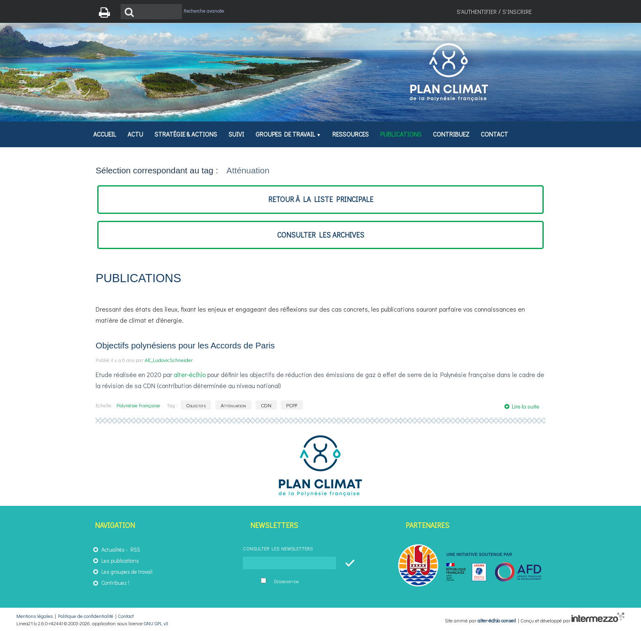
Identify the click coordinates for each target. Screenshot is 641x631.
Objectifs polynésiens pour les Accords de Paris (185, 345)
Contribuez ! (115, 582)
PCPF (292, 405)
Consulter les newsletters (278, 548)
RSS (135, 549)
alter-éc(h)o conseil (496, 620)
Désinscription (286, 581)
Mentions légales (34, 616)
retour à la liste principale (320, 199)
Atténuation (233, 405)
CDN (266, 405)
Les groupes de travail (126, 571)
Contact (126, 616)
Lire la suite (525, 406)
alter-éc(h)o (190, 374)
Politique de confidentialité (85, 616)
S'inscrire (517, 12)
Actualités (113, 549)
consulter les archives (320, 235)
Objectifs (196, 405)
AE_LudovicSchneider (169, 359)
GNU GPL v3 (156, 623)
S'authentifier (477, 12)
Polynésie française (138, 405)
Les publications (120, 560)
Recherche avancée (204, 11)
